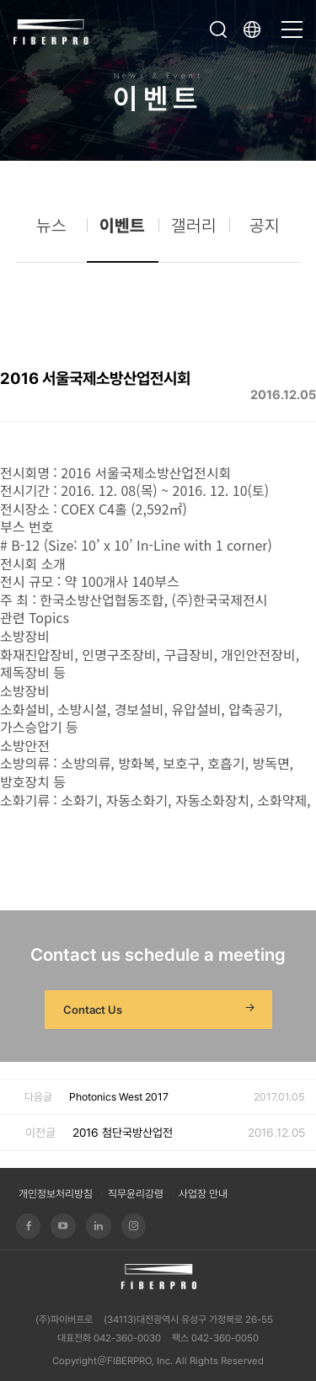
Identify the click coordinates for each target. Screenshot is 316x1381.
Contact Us (161, 1009)
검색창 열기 (218, 29)
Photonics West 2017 (119, 1096)
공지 (264, 232)
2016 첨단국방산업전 (122, 1132)
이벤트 (122, 232)
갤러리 (194, 232)
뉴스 (51, 232)
